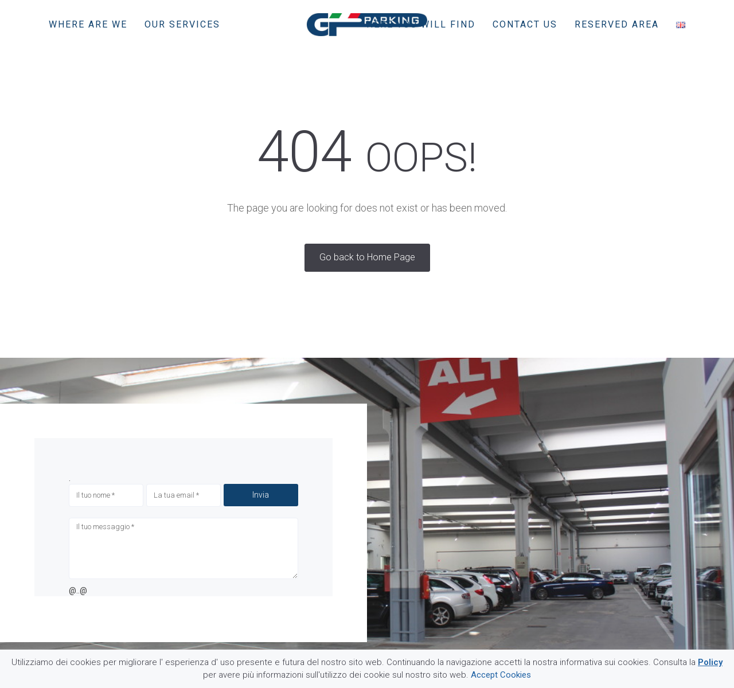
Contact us (525, 24)
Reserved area (617, 24)
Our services (182, 24)
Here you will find (420, 24)
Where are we (88, 24)
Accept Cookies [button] (501, 675)
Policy (710, 662)
